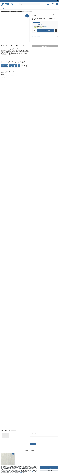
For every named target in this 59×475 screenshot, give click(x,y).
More (57, 8)
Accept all (49, 466)
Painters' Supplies (21, 8)
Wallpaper (3, 8)
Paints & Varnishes (11, 8)
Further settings (33, 473)
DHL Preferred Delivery (21, 473)
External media (14, 473)
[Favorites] (53, 4)
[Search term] (28, 4)
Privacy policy (21, 472)
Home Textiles (50, 8)
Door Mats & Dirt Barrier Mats (33, 8)
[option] (7, 463)
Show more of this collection (36, 36)
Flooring (43, 8)
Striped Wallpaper (18, 11)
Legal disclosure (32, 471)
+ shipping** (45, 26)
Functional (28, 473)
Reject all (49, 468)
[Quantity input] (34, 30)
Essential (3, 473)
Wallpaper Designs (12, 11)
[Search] (39, 4)
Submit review (33, 443)
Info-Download (56, 36)
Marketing (8, 473)
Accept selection (49, 470)
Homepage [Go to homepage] (3, 11)
